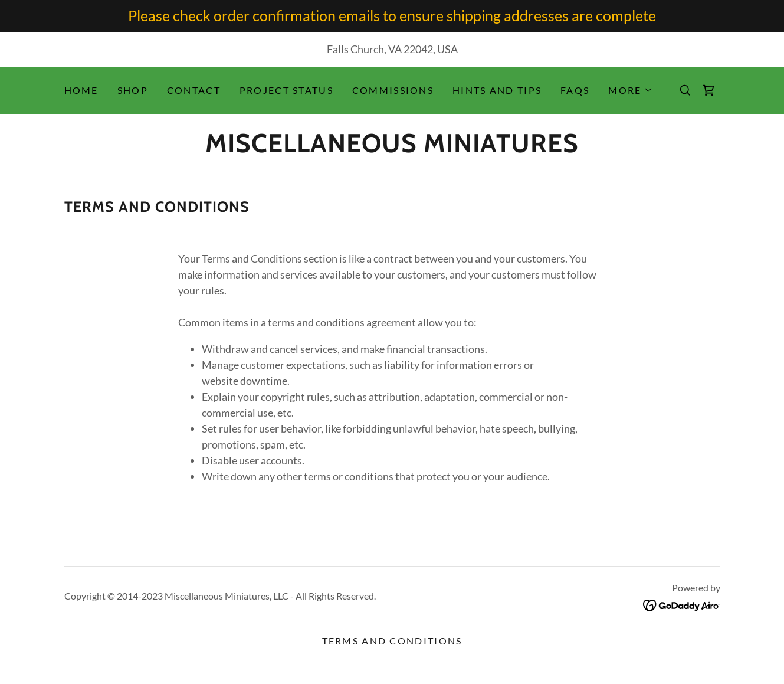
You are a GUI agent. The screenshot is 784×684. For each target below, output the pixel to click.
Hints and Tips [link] (497, 90)
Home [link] (81, 90)
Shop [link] (132, 90)
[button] (630, 90)
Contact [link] (194, 90)
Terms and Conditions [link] (392, 640)
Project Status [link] (286, 90)
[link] (708, 90)
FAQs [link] (574, 90)
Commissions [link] (393, 90)
